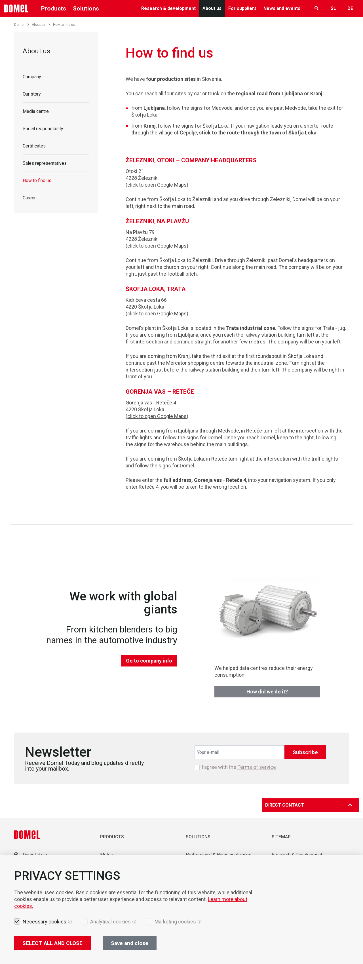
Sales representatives (45, 163)
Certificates (34, 146)
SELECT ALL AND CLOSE (52, 943)
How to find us (37, 180)
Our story (32, 94)
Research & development (168, 8)
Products (53, 8)
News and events (281, 8)
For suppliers (242, 8)
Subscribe (305, 752)
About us (211, 8)
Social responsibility (43, 128)
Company (32, 76)
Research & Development (297, 854)
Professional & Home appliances (218, 854)
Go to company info (149, 661)
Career (29, 198)
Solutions (86, 8)
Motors (107, 854)
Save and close (129, 943)
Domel (21, 25)
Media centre (36, 111)
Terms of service (256, 767)
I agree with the (239, 767)
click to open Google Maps (157, 185)
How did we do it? (267, 692)
